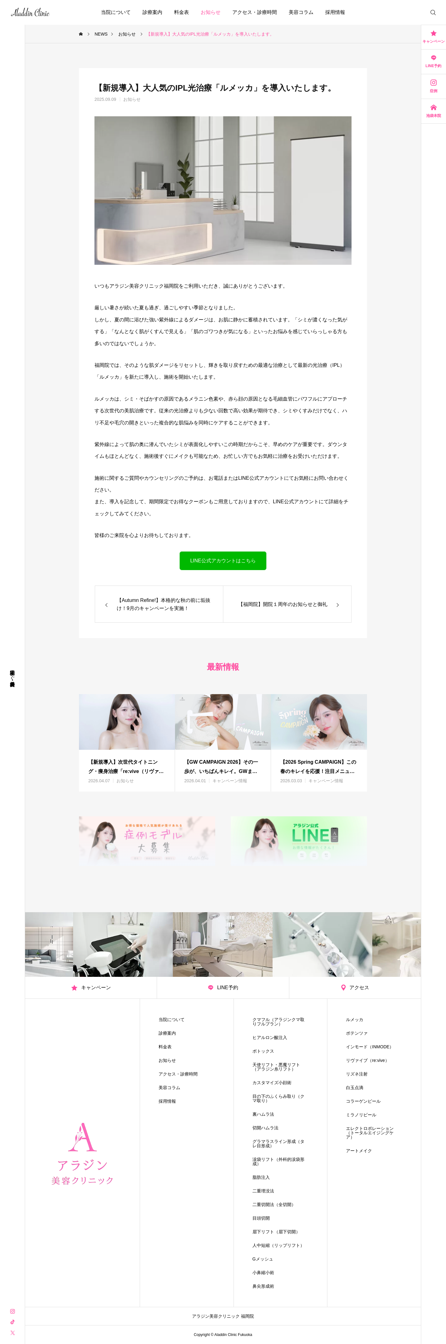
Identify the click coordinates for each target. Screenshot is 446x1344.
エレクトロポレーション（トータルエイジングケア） (370, 1132)
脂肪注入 (261, 1177)
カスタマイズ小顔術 (271, 1082)
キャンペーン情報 (229, 781)
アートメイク (359, 1151)
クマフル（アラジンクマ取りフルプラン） (278, 1021)
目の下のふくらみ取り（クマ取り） (278, 1098)
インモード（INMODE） (370, 1047)
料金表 (181, 12)
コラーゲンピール (363, 1101)
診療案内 (152, 12)
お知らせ (211, 12)
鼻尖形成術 (263, 1286)
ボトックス (263, 1051)
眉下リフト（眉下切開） (276, 1232)
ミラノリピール (361, 1115)
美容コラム (301, 12)
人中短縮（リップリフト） (278, 1245)
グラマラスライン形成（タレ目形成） (278, 1143)
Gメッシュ (262, 1259)
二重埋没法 (263, 1191)
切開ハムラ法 (265, 1128)
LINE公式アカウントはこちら (223, 560)
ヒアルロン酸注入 (269, 1037)
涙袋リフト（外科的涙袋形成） (278, 1161)
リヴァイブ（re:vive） (367, 1060)
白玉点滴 (354, 1087)
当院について (116, 12)
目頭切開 (261, 1218)
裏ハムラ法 (263, 1114)
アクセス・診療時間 (254, 12)
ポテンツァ (357, 1033)
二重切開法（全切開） (274, 1204)
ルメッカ (354, 1019)
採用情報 (335, 12)
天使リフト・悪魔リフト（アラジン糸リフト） (276, 1067)
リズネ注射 (357, 1074)
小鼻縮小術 (263, 1272)
